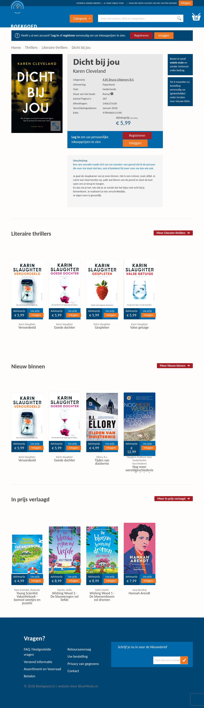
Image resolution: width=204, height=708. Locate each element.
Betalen (29, 676)
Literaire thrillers (55, 47)
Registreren (141, 35)
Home (16, 47)
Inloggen (185, 3)
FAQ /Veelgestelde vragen (37, 652)
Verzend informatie (38, 662)
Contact (73, 671)
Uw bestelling (78, 656)
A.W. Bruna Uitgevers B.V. (118, 79)
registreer (69, 35)
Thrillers (31, 47)
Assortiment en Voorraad (42, 669)
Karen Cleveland (89, 71)
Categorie (82, 18)
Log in (55, 35)
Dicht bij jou (81, 47)
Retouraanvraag (79, 649)
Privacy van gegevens (83, 663)
